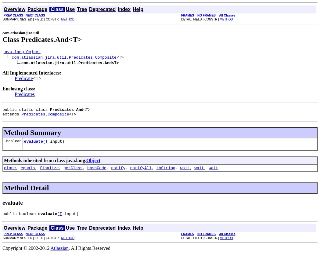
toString (165, 172)
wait (184, 172)
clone (10, 172)
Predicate (24, 79)
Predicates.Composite (45, 116)
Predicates (25, 95)
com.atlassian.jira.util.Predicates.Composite (64, 58)
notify (118, 172)
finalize (49, 172)
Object (93, 164)
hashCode (96, 172)
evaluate (33, 145)
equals (28, 172)
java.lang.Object (21, 52)
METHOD (67, 19)
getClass (72, 172)
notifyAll (141, 172)
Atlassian (60, 253)
